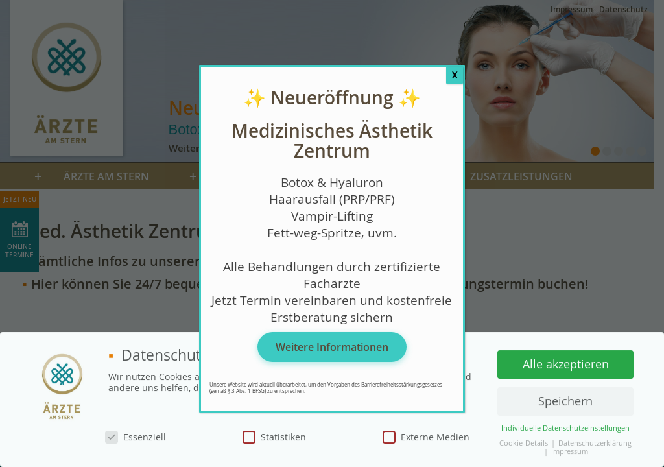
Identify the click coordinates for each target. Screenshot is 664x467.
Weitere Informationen (332, 347)
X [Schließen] (454, 75)
